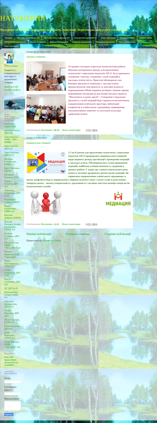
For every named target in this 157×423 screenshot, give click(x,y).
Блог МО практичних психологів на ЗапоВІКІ (11, 361)
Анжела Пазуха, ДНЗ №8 (12, 131)
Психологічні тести (105, 42)
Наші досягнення (127, 42)
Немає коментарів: (71, 130)
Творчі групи (145, 38)
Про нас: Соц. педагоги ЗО (57, 38)
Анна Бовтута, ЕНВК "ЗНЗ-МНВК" (11, 139)
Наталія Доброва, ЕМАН (12, 216)
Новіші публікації (38, 234)
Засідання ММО (127, 38)
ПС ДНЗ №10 (11, 288)
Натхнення (12, 66)
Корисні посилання (82, 42)
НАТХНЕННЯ (22, 17)
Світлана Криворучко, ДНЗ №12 (10, 304)
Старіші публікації (117, 234)
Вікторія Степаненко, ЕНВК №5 (10, 162)
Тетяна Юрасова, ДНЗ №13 (11, 313)
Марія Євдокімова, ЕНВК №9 (10, 209)
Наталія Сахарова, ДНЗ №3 (11, 236)
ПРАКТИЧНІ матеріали (15, 42)
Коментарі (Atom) (52, 240)
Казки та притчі (38, 42)
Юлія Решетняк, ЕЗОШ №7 (9, 335)
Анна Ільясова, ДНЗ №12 (11, 153)
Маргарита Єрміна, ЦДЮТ (12, 200)
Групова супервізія (35, 57)
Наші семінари (108, 38)
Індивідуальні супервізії (38, 143)
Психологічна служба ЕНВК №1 (11, 295)
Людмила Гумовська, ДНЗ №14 (12, 193)
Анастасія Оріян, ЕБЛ (10, 125)
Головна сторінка (78, 234)
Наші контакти (11, 46)
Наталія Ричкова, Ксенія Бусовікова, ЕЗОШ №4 (12, 225)
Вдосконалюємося (59, 42)
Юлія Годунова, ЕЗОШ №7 (12, 321)
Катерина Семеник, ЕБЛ (11, 176)
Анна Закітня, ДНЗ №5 (11, 147)
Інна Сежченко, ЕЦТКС (12, 169)
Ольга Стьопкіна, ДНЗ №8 (12, 282)
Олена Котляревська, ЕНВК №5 (11, 263)
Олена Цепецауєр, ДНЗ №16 (12, 273)
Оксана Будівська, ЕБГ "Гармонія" (12, 254)
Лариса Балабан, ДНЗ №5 (11, 184)
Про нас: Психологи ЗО (28, 38)
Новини (8, 38)
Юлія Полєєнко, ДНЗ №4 (12, 327)
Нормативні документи (85, 38)
